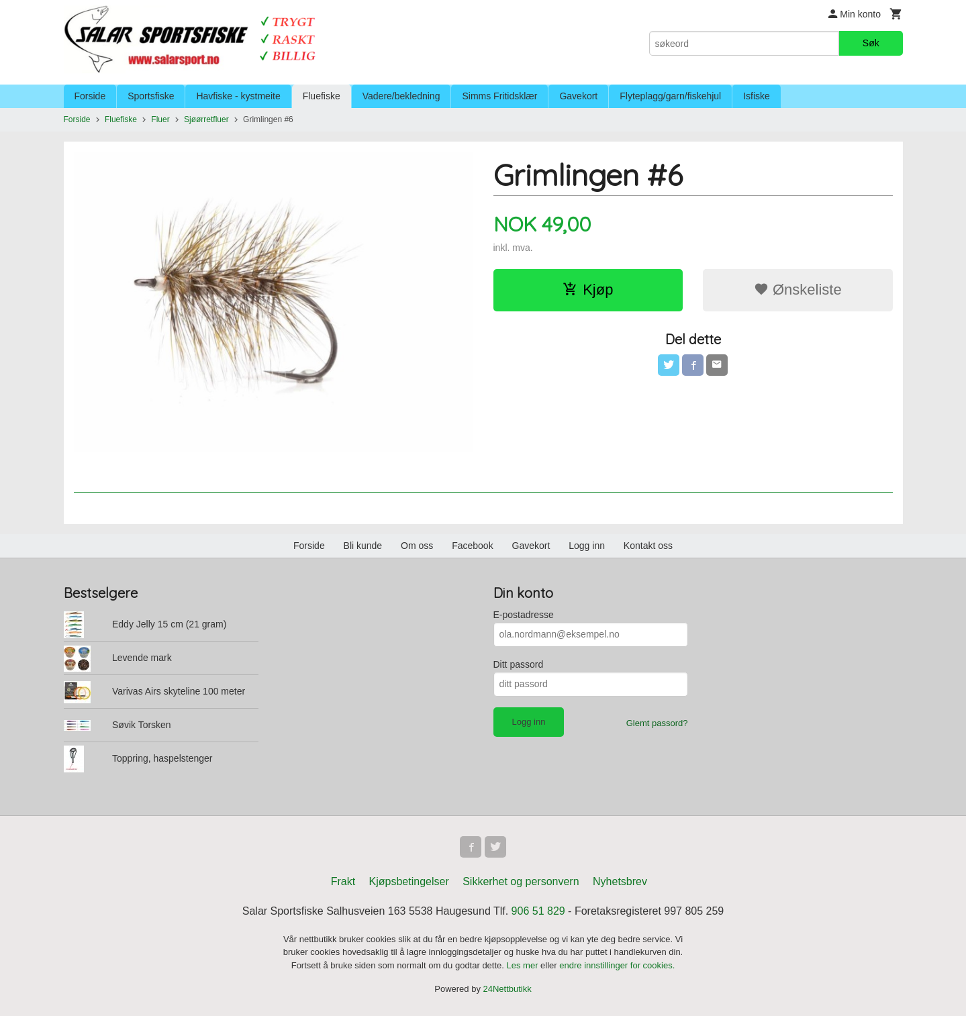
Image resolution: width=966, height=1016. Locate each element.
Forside (90, 96)
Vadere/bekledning (401, 96)
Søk (871, 43)
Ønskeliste (798, 289)
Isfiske (756, 96)
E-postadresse (523, 614)
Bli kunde (363, 545)
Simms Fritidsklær (499, 96)
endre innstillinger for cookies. (617, 965)
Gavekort (578, 96)
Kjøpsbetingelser (409, 881)
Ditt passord (518, 664)
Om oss (417, 545)
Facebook (472, 545)
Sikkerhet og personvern (521, 881)
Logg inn (587, 545)
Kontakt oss (648, 545)
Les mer (524, 965)
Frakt (343, 881)
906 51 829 (538, 911)
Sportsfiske (151, 96)
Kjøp (588, 289)
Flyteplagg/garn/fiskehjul (670, 96)
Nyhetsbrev (620, 881)
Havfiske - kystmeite (238, 96)
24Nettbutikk (507, 989)
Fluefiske (321, 96)
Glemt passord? (657, 723)
